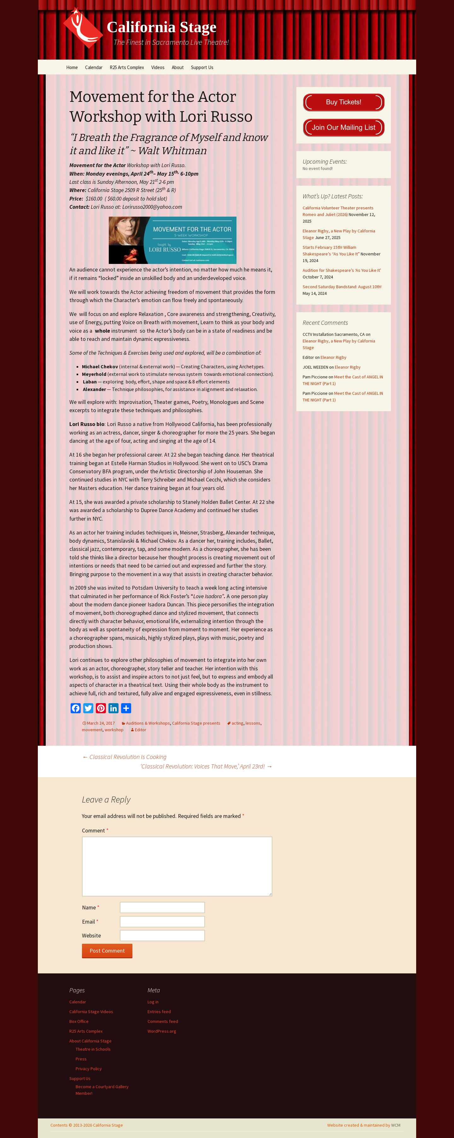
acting (237, 723)
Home (72, 67)
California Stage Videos (91, 1011)
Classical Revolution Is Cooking (124, 757)
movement (92, 729)
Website (91, 935)
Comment (95, 830)
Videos (158, 67)
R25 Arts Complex (127, 67)
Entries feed (159, 1011)
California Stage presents (196, 723)
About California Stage (90, 1041)
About (178, 67)
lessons (253, 723)
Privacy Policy (89, 1068)
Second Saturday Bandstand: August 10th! (342, 286)
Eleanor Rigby (333, 357)
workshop (114, 729)
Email (90, 921)
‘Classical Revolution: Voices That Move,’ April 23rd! (206, 766)
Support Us (202, 67)
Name (90, 907)
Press (81, 1059)
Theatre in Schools (93, 1049)
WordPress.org (162, 1031)
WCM (395, 1125)
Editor (140, 729)
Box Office (79, 1021)
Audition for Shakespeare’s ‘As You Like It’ (342, 270)
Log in (153, 1002)
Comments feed (163, 1021)
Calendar (93, 67)
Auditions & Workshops (148, 723)
